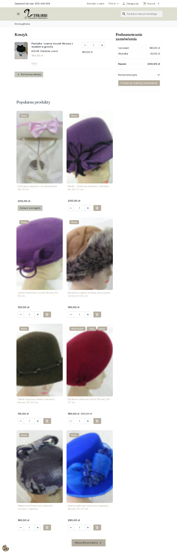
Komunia (19, 514)
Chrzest (19, 505)
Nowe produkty (61, 523)
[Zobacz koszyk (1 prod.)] (151, 4)
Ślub (17, 527)
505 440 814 (141, 515)
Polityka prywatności (64, 514)
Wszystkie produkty (88, 436)
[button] (130, 3)
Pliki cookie (58, 501)
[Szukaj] (141, 14)
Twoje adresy (98, 505)
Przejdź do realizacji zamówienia (139, 83)
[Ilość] (93, 45)
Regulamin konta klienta (65, 518)
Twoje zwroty (98, 518)
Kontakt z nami (95, 3)
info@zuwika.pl (141, 521)
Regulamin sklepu (62, 505)
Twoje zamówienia (100, 501)
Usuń (34, 63)
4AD (108, 550)
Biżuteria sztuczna (25, 501)
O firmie (56, 509)
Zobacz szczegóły (30, 208)
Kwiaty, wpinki (22, 518)
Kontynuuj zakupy (28, 74)
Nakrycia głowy (23, 523)
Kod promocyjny (127, 74)
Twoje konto (97, 514)
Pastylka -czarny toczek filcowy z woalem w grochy (52, 45)
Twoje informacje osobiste (105, 509)
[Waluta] (113, 3)
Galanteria (21, 509)
